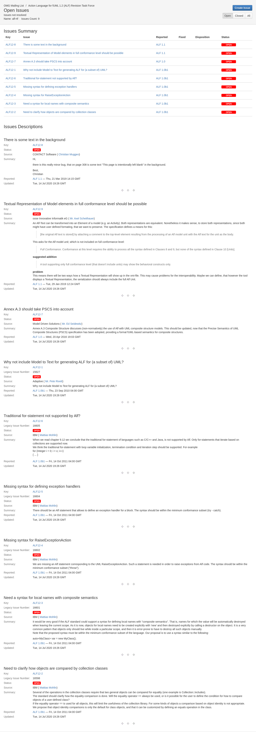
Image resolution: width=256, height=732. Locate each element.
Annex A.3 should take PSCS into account (47, 61)
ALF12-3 (11, 103)
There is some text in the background (44, 44)
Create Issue (242, 7)
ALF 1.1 (160, 44)
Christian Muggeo (69, 154)
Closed (239, 15)
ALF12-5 (11, 86)
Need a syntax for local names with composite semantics (56, 103)
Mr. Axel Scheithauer (82, 218)
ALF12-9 (11, 53)
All (248, 15)
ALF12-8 (11, 44)
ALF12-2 (11, 112)
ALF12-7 (11, 61)
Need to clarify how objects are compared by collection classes (59, 112)
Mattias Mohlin (48, 435)
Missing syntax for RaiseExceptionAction (46, 95)
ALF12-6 (11, 78)
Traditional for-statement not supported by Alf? (50, 78)
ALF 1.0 (160, 61)
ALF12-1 (11, 69)
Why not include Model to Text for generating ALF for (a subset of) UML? (65, 69)
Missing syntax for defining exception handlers (50, 86)
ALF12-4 (11, 95)
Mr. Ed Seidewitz (71, 323)
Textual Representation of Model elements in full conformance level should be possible (73, 53)
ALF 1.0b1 (162, 69)
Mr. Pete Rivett (53, 381)
